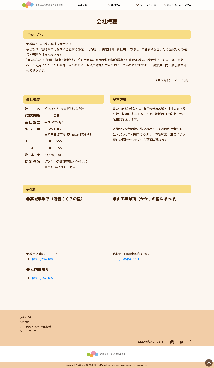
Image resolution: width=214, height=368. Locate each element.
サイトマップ (28, 331)
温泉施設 (114, 4)
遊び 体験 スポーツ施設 (177, 4)
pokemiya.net (119, 365)
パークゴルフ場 (146, 4)
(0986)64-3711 (129, 259)
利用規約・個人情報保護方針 (36, 326)
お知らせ (82, 4)
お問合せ (25, 322)
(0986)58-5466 (42, 278)
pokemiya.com (143, 365)
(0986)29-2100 (42, 259)
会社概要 (25, 317)
